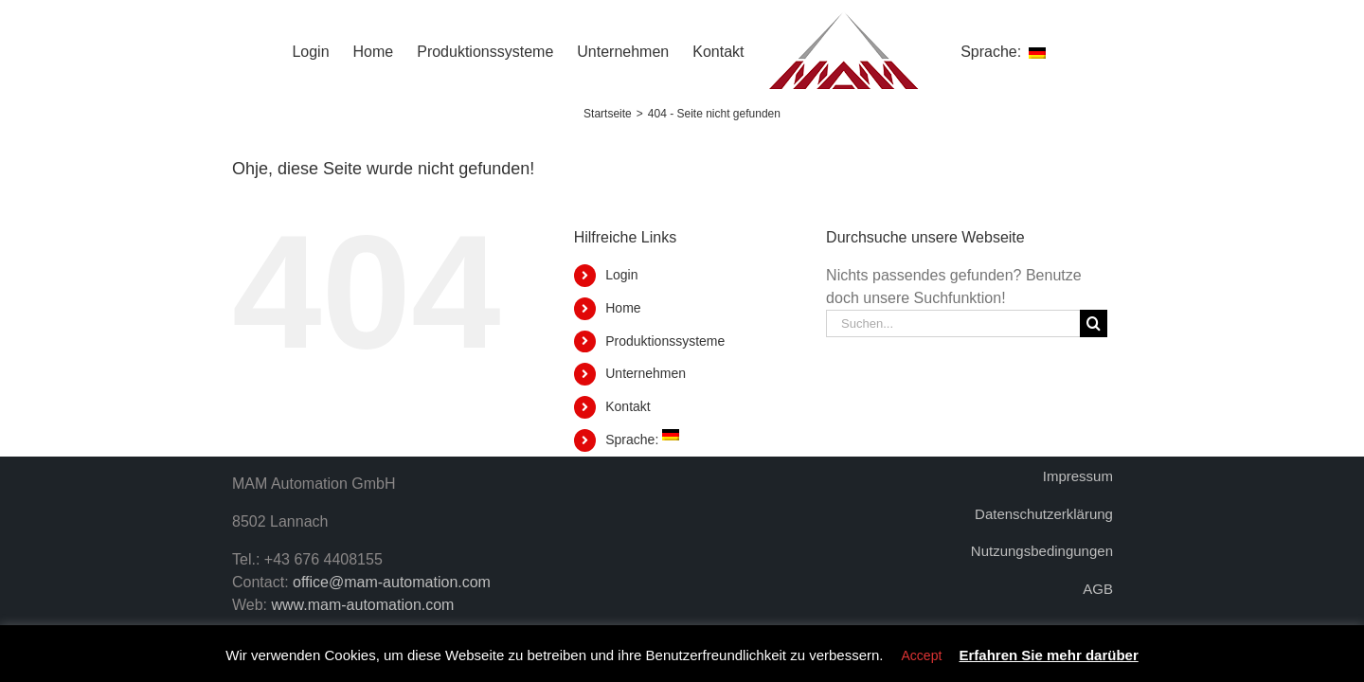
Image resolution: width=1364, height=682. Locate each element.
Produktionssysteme (665, 341)
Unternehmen (645, 373)
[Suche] (1093, 323)
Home (622, 307)
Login (621, 274)
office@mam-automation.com (392, 582)
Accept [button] (922, 655)
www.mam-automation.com (363, 605)
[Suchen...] (953, 323)
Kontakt (627, 406)
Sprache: (642, 439)
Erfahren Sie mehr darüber (1049, 655)
